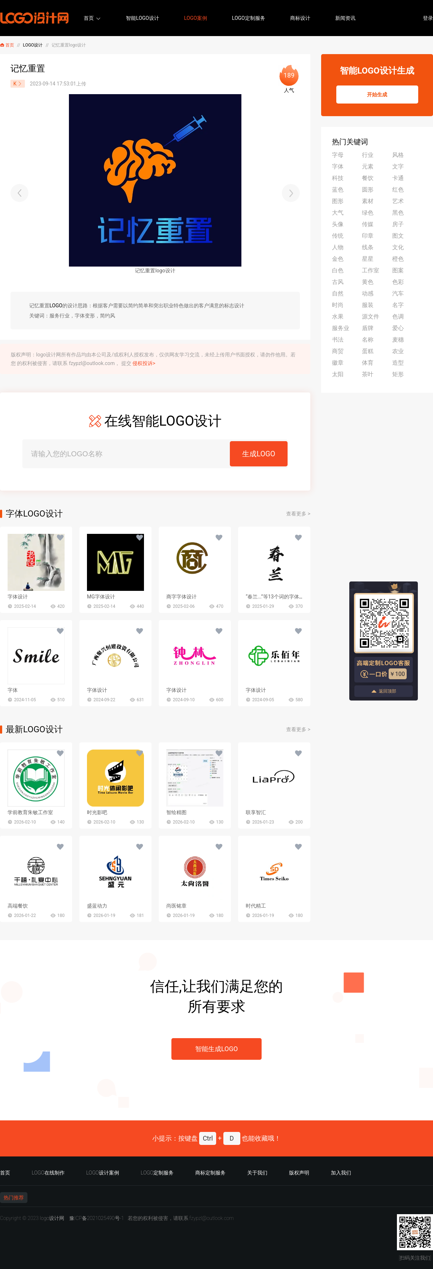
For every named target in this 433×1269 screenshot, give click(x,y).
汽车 (398, 293)
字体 (13, 690)
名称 (367, 339)
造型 (398, 362)
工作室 (370, 270)
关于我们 (257, 1173)
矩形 (398, 374)
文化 (398, 247)
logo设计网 (52, 1218)
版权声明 (299, 1173)
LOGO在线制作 (48, 1173)
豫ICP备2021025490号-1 (96, 1218)
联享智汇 (256, 812)
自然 (338, 293)
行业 (367, 155)
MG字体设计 (101, 597)
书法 (338, 339)
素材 (367, 201)
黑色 (398, 212)
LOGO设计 (33, 45)
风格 (398, 155)
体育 (367, 362)
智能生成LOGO (216, 1049)
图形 (338, 201)
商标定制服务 (210, 1173)
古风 (338, 281)
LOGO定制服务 (248, 18)
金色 (338, 258)
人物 (338, 247)
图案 (398, 270)
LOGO (55, 305)
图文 (398, 235)
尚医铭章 (176, 906)
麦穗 (398, 339)
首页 (89, 18)
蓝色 (338, 189)
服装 (367, 305)
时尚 (338, 305)
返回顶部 (383, 691)
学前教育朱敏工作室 (30, 812)
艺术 (398, 201)
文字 (398, 166)
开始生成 (377, 94)
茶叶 (367, 374)
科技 (338, 178)
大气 (338, 212)
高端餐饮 (18, 906)
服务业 (340, 328)
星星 (367, 258)
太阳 (338, 374)
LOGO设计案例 (102, 1173)
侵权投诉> (143, 363)
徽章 (338, 362)
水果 (338, 316)
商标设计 (300, 18)
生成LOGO (258, 453)
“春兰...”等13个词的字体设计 (277, 597)
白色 (338, 270)
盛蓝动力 (97, 906)
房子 (398, 224)
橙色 (398, 258)
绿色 (367, 212)
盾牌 (367, 328)
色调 (398, 316)
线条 (367, 247)
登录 (428, 18)
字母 (338, 155)
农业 (398, 351)
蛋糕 (367, 351)
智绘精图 (176, 812)
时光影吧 (97, 812)
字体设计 (18, 597)
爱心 (398, 328)
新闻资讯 (345, 18)
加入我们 (341, 1173)
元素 (367, 166)
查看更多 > (298, 514)
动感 (367, 293)
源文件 (370, 316)
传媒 (367, 224)
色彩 (398, 281)
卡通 (398, 178)
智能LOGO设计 (142, 18)
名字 (398, 305)
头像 (338, 224)
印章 (367, 235)
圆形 (367, 189)
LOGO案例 (195, 18)
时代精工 (256, 906)
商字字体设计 (181, 597)
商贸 (338, 351)
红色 (398, 189)
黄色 (367, 281)
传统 (338, 235)
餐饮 (367, 178)
